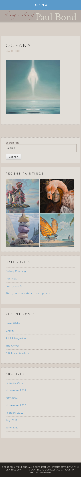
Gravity (10, 330)
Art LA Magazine (16, 338)
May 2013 (12, 397)
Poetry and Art (15, 286)
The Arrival (12, 345)
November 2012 (16, 405)
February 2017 (14, 383)
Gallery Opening (16, 271)
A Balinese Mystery (17, 353)
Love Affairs (13, 323)
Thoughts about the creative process (29, 293)
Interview (11, 278)
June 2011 (12, 427)
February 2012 (14, 412)
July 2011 (11, 420)
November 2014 (16, 390)
